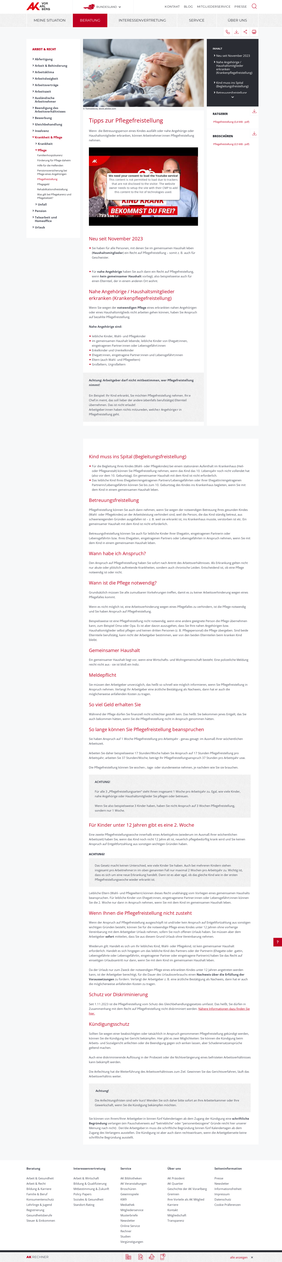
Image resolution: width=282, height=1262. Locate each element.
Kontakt (172, 6)
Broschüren (128, 1189)
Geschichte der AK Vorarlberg (187, 1189)
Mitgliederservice (214, 6)
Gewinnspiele (129, 1194)
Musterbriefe (129, 1215)
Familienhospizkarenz (49, 155)
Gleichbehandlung (48, 124)
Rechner (125, 1231)
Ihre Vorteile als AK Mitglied (185, 1199)
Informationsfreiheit (227, 1189)
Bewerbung (43, 118)
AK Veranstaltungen (133, 1183)
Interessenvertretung (142, 20)
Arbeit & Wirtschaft (86, 1178)
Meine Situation (50, 20)
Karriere (172, 1205)
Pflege (42, 150)
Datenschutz (222, 1199)
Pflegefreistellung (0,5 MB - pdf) (231, 144)
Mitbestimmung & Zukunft (91, 1189)
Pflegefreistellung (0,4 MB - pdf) (231, 122)
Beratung (90, 20)
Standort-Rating (83, 1205)
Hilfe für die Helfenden (50, 165)
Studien (125, 1236)
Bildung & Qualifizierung (90, 1183)
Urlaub (40, 227)
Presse (240, 6)
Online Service (130, 1226)
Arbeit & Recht (44, 49)
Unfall (42, 204)
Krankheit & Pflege (48, 137)
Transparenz (175, 1220)
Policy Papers (82, 1194)
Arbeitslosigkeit (46, 78)
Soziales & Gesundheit (88, 1199)
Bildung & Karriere (38, 1189)
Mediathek (127, 1205)
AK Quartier (175, 1183)
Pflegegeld (43, 184)
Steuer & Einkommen (40, 1220)
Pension (40, 211)
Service (196, 20)
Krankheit (45, 144)
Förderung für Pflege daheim (54, 160)
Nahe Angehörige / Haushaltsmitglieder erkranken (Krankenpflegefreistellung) (234, 69)
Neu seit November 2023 (233, 55)
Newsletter (127, 1220)
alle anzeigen (239, 1257)
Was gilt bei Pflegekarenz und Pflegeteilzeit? (54, 196)
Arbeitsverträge (46, 85)
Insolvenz (42, 131)
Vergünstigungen (131, 1242)
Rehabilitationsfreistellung (52, 189)
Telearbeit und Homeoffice (46, 219)
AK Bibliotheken (131, 1178)
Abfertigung (43, 59)
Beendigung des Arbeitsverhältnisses (50, 109)
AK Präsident (175, 1178)
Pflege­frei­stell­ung (47, 179)
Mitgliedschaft (176, 1215)
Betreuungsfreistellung (231, 92)
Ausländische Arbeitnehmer (45, 99)
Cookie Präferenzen (227, 1205)
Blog (188, 6)
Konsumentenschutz (40, 1199)
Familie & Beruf (36, 1194)
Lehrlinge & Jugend (39, 1205)
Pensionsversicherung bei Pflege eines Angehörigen (52, 172)
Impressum (222, 1194)
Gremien (173, 1194)
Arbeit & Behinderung (51, 66)
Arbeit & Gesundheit (40, 1178)
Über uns (237, 20)
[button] (254, 6)
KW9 (123, 1199)
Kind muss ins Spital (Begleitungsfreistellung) (232, 84)
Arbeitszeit (43, 91)
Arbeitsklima (44, 72)
